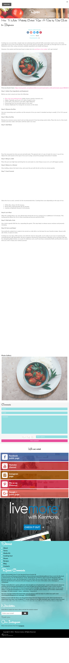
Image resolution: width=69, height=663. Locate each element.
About (5, 548)
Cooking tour (8, 556)
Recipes (6, 561)
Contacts (6, 566)
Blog (4, 564)
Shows (5, 558)
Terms (5, 551)
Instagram (21, 625)
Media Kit (6, 553)
